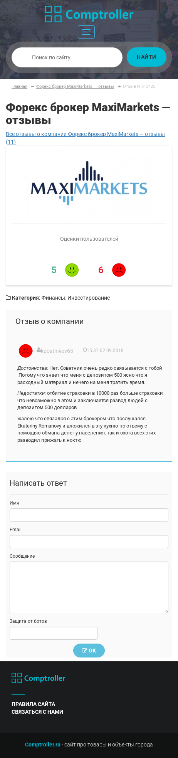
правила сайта (33, 704)
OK (89, 650)
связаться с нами (37, 712)
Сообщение (22, 556)
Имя (14, 503)
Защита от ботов (28, 621)
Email (16, 529)
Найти (146, 57)
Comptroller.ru (42, 744)
